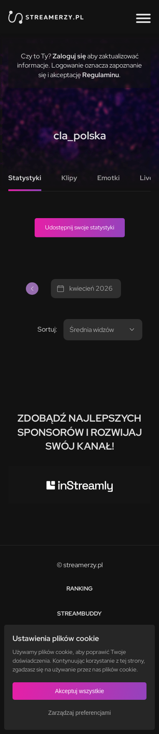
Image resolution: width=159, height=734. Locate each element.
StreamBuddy (79, 613)
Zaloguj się (69, 56)
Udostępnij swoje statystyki (79, 227)
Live (146, 177)
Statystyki (24, 177)
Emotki (108, 177)
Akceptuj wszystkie (79, 691)
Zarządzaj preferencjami (79, 712)
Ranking (79, 588)
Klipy (69, 177)
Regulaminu (100, 74)
